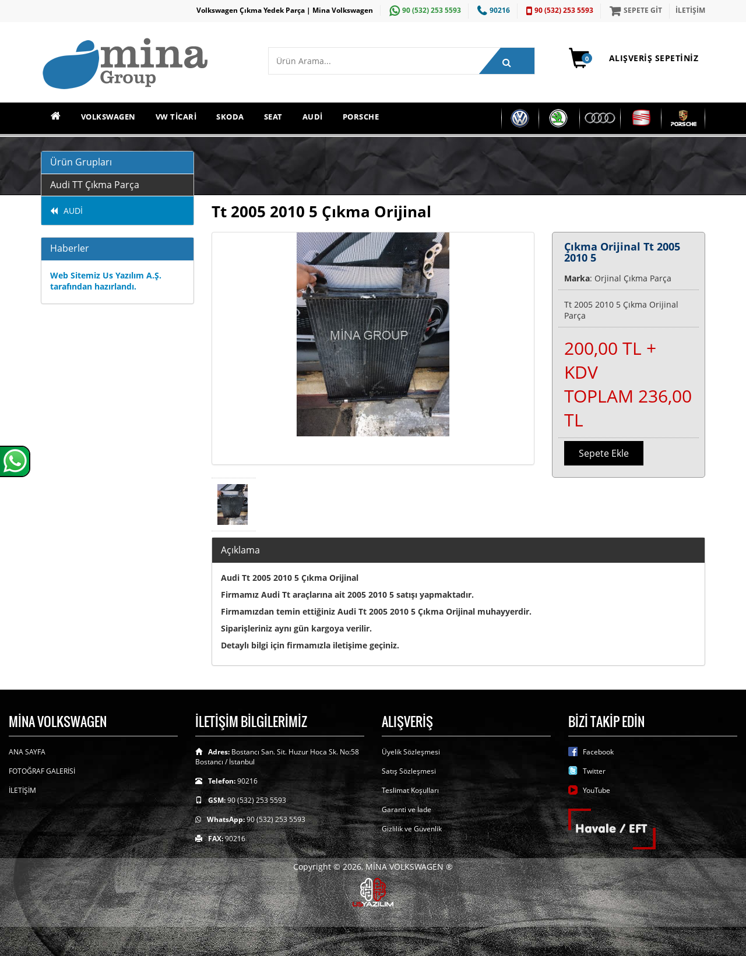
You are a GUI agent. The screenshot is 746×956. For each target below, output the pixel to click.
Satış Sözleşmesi (409, 771)
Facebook (598, 752)
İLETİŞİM (690, 10)
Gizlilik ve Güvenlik (412, 829)
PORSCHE (361, 116)
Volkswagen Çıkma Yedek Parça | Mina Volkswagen (284, 10)
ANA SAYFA (27, 752)
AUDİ (312, 116)
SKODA (230, 116)
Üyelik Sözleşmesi (411, 752)
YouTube (596, 790)
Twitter (594, 771)
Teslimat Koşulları (410, 790)
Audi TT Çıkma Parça (94, 184)
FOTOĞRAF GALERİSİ (42, 771)
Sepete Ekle (604, 453)
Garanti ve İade (406, 809)
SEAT (273, 116)
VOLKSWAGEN (108, 116)
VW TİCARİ (176, 116)
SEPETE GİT (634, 10)
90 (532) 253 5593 (423, 10)
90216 (492, 10)
